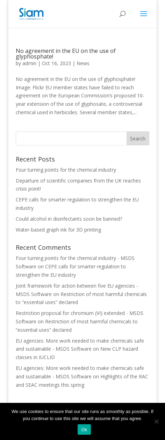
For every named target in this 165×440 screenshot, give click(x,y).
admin (29, 63)
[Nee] (156, 421)
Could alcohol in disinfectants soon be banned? (69, 218)
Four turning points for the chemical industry (66, 169)
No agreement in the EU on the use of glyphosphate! (66, 53)
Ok (84, 429)
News (83, 63)
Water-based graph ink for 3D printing (58, 229)
